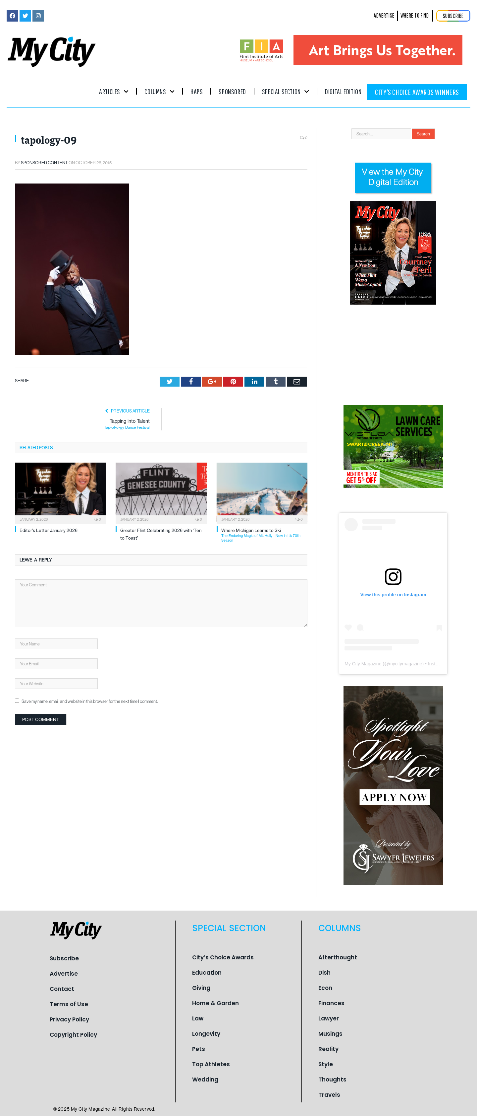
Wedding (205, 1079)
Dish (324, 973)
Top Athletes (211, 1064)
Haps (196, 91)
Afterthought (337, 957)
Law (197, 1018)
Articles (114, 91)
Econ (325, 988)
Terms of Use (69, 1004)
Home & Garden (215, 1003)
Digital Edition (343, 91)
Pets (198, 1049)
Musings (330, 1034)
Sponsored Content (44, 162)
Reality (328, 1049)
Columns (159, 91)
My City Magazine (362, 663)
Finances (331, 1003)
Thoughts (332, 1079)
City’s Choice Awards (223, 957)
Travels (329, 1095)
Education (207, 973)
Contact (62, 989)
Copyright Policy (73, 1035)
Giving (201, 988)
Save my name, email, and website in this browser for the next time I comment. (90, 701)
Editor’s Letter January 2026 (49, 530)
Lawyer (328, 1018)
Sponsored (232, 91)
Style (325, 1064)
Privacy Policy (69, 1019)
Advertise (64, 974)
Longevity (206, 1034)
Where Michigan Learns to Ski (264, 535)
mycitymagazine (405, 663)
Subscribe (64, 958)
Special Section (285, 91)
